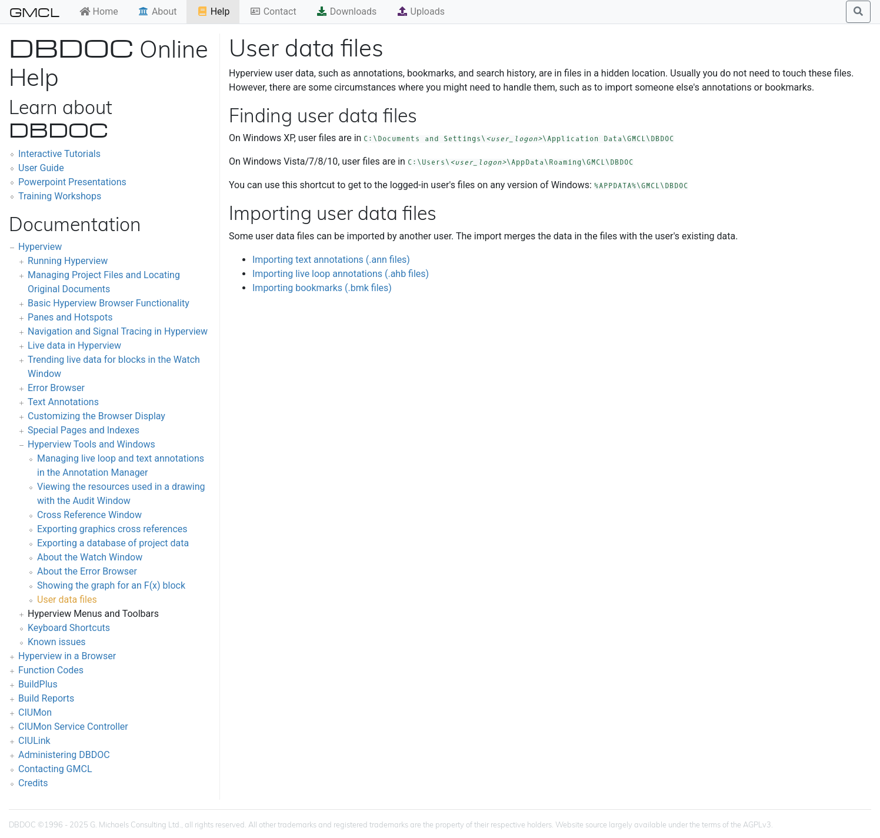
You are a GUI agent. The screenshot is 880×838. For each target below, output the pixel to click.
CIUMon (35, 712)
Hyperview (40, 246)
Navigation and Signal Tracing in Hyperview (118, 331)
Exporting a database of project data (113, 543)
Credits (33, 783)
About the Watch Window (89, 557)
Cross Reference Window (89, 514)
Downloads (346, 11)
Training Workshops (59, 196)
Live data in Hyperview (74, 345)
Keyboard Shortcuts (69, 627)
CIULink (34, 740)
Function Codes (51, 670)
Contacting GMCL (55, 768)
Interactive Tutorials (59, 153)
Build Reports (46, 698)
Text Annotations (63, 402)
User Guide (41, 167)
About (157, 11)
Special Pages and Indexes (83, 430)
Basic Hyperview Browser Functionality (108, 303)
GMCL (34, 12)
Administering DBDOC (64, 754)
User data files (67, 599)
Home (98, 11)
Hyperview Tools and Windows (91, 444)
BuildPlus (38, 684)
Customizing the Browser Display (96, 416)
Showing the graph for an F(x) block (111, 585)
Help (213, 11)
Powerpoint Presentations (72, 182)
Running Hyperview (68, 260)
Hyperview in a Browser (67, 656)
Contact (272, 11)
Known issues (57, 641)
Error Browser (56, 387)
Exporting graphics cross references (112, 529)
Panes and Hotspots (70, 317)
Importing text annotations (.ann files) (331, 259)
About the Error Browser (87, 571)
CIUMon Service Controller (73, 726)
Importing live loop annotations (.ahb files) (340, 273)
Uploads (420, 11)
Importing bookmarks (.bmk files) (322, 287)
